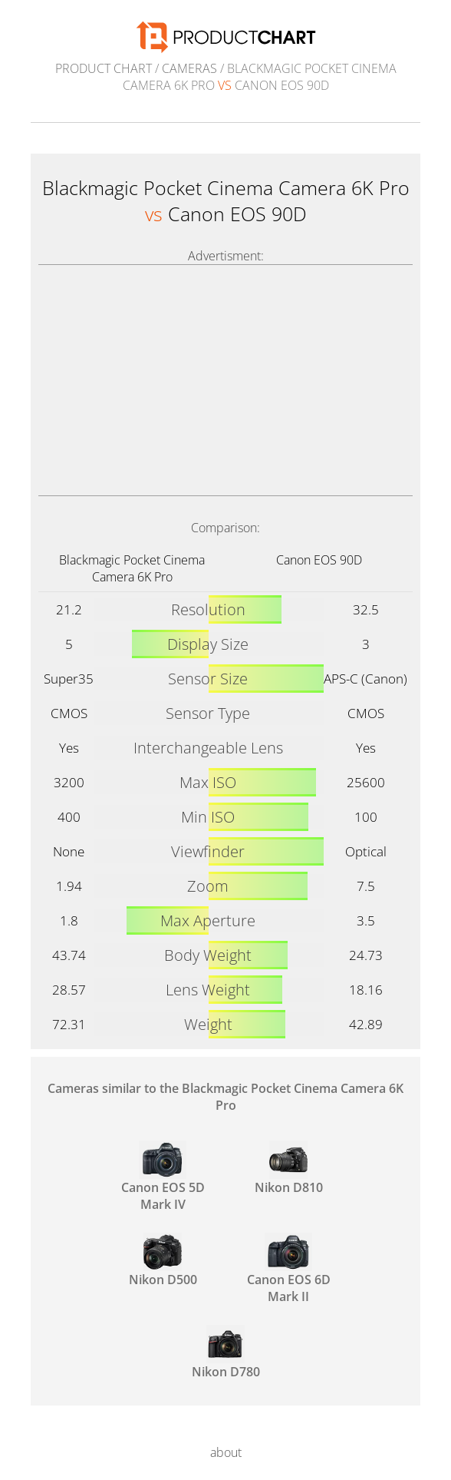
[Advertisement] (225, 380)
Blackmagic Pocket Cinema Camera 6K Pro (132, 568)
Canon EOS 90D (319, 559)
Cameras (189, 68)
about (226, 1452)
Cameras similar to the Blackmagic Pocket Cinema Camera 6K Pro (225, 1097)
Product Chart (103, 68)
